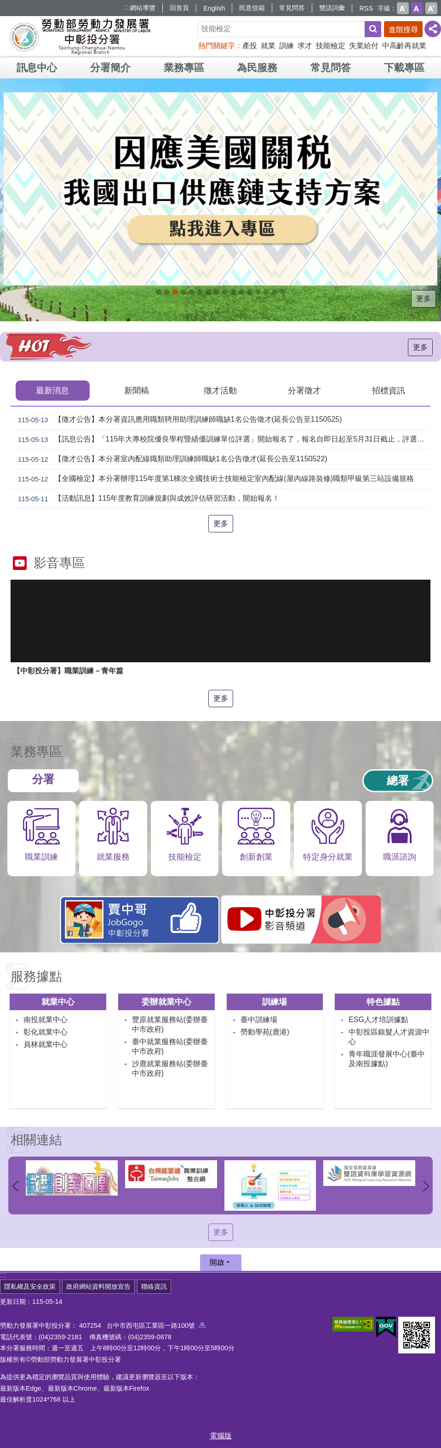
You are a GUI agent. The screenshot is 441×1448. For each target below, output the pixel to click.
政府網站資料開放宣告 (98, 1286)
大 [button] (431, 8)
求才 (305, 46)
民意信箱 (252, 7)
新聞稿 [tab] (136, 390)
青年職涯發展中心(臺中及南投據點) (386, 1059)
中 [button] (417, 8)
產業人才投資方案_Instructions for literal (258, 292)
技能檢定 (330, 46)
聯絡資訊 (154, 1286)
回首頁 (179, 7)
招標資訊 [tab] (388, 390)
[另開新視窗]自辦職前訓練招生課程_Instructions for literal (167, 292)
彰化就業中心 (45, 1032)
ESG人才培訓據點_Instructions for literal (200, 292)
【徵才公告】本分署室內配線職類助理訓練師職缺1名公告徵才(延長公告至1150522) (170, 459)
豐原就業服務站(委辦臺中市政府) (170, 1024)
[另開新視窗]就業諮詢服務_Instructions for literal (216, 292)
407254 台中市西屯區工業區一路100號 (142, 1325)
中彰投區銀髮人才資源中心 (389, 1036)
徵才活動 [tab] (220, 390)
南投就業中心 (45, 1019)
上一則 (15, 1186)
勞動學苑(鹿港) (265, 1032)
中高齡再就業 (404, 46)
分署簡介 (110, 67)
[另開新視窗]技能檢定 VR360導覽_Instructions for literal (283, 292)
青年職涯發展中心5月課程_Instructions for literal (158, 292)
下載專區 (404, 67)
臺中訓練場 (259, 1019)
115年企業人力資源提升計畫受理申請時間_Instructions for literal (183, 292)
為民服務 (257, 67)
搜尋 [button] (373, 29)
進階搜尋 (403, 30)
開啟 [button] (217, 1262)
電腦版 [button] (221, 1436)
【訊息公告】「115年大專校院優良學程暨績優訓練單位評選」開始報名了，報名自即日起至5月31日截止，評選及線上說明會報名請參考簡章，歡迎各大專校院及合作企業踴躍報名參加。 (222, 440)
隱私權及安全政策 (30, 1286)
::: (126, 7)
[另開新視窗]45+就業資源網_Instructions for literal (274, 292)
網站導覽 (142, 7)
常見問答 (292, 7)
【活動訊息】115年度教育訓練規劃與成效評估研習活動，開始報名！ (147, 499)
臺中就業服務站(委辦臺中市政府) (170, 1046)
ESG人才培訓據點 (378, 1019)
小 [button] (403, 8)
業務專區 (184, 67)
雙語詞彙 (332, 7)
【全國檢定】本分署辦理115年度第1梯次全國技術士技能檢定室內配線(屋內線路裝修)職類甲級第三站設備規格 (214, 479)
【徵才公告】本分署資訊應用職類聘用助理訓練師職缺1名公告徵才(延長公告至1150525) (178, 420)
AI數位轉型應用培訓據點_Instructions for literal (249, 292)
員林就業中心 (45, 1044)
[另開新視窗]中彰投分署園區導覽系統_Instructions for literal (208, 292)
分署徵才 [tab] (304, 390)
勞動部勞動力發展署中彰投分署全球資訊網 (80, 37)
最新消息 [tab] (52, 390)
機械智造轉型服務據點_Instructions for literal (241, 292)
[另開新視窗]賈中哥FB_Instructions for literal (233, 292)
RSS (366, 8)
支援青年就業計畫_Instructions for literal (225, 292)
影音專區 (59, 563)
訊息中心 (37, 67)
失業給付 (363, 46)
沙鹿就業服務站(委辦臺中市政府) (170, 1068)
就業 (268, 46)
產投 (249, 46)
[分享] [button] (432, 29)
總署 (398, 780)
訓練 (286, 46)
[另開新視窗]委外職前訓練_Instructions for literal (266, 292)
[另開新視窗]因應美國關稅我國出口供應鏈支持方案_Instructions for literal (175, 292)
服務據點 (36, 976)
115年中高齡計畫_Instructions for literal (192, 292)
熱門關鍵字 (216, 46)
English (214, 8)
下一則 (426, 1186)
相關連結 (36, 1140)
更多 (425, 298)
